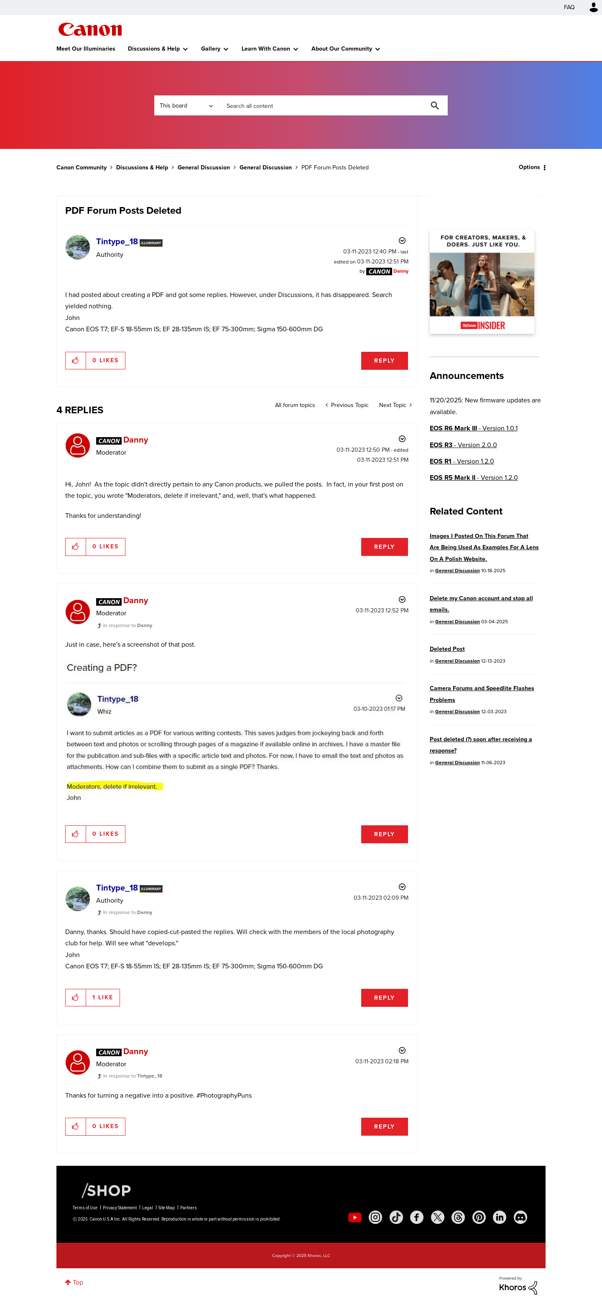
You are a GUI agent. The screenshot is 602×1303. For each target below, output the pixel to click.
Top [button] (78, 1282)
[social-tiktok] (396, 1217)
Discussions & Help (154, 48)
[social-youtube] (355, 1217)
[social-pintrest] (479, 1217)
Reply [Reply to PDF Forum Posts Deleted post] (384, 360)
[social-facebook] (416, 1217)
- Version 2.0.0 (463, 445)
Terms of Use (85, 1208)
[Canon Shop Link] (102, 1190)
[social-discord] (520, 1217)
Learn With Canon (266, 48)
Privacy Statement (120, 1208)
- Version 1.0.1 (474, 428)
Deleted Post (447, 649)
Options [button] (529, 167)
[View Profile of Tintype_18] (117, 241)
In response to (127, 625)
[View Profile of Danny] (400, 271)
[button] (76, 360)
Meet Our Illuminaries (85, 48)
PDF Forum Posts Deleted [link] (335, 167)
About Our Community (341, 48)
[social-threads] (458, 1217)
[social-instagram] (375, 1217)
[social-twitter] (437, 1217)
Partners (188, 1208)
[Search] (333, 105)
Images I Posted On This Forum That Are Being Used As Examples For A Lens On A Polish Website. (484, 547)
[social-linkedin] (499, 1217)
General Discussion (204, 167)
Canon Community (90, 29)
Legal (147, 1208)
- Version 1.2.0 (462, 461)
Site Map (166, 1208)
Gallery (210, 48)
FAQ (569, 7)
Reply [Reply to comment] (384, 547)
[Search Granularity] (186, 105)
